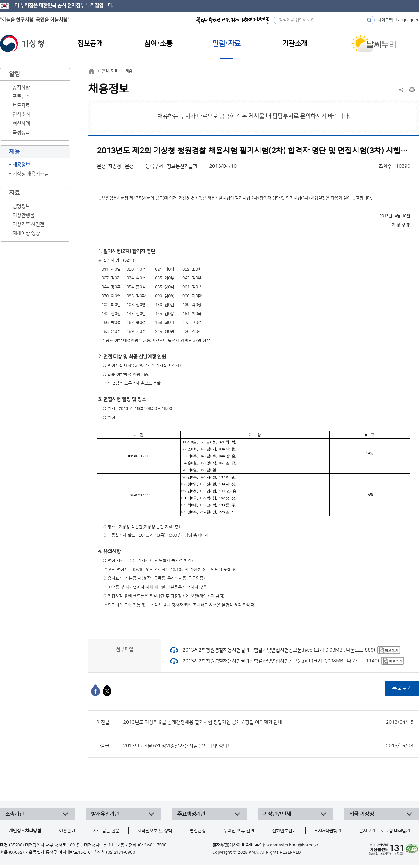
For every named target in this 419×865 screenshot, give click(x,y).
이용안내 (67, 830)
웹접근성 (198, 830)
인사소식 (21, 114)
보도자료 (21, 105)
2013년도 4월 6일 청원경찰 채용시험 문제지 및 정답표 (268, 745)
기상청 (22, 43)
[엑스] (107, 690)
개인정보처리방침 (25, 830)
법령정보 (21, 206)
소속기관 (14, 814)
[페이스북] (95, 690)
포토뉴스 (21, 96)
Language (405, 20)
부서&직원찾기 (327, 830)
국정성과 (21, 132)
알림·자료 (110, 71)
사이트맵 (385, 20)
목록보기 (402, 688)
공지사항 (21, 87)
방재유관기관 (105, 814)
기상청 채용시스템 (31, 173)
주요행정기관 (191, 814)
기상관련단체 (277, 814)
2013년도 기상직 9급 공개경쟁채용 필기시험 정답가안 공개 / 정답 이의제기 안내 (268, 722)
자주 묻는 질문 (106, 830)
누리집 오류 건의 (238, 830)
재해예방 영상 (26, 233)
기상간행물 (23, 215)
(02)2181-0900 (120, 852)
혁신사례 (21, 123)
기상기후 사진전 (28, 224)
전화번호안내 (284, 830)
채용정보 (21, 164)
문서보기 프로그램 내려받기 (384, 830)
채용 (128, 71)
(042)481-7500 (152, 845)
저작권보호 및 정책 (154, 830)
